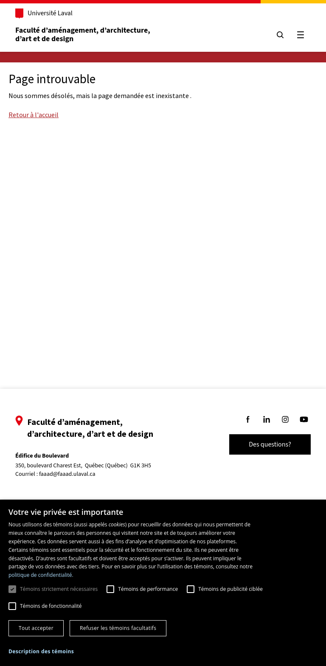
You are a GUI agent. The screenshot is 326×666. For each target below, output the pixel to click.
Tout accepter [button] (36, 628)
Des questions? (270, 444)
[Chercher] (280, 35)
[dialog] (163, 583)
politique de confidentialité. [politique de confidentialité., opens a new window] (40, 575)
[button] (41, 651)
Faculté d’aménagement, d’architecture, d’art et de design (83, 34)
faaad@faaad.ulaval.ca (67, 474)
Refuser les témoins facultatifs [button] (118, 628)
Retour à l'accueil (33, 114)
